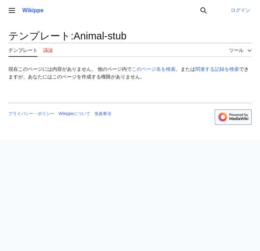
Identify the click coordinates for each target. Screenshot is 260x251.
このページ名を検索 (154, 69)
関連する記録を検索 (217, 69)
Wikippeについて (74, 113)
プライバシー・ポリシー (31, 113)
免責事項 (102, 113)
